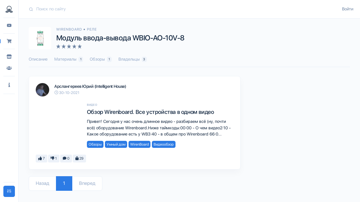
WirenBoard (69, 29)
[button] (9, 85)
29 (79, 158)
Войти (347, 9)
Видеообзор (164, 144)
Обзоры (100, 59)
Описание (38, 59)
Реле (92, 29)
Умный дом (116, 144)
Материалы (68, 59)
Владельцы (132, 59)
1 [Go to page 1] (64, 183)
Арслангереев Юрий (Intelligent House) (90, 86)
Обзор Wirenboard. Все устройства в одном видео (150, 112)
